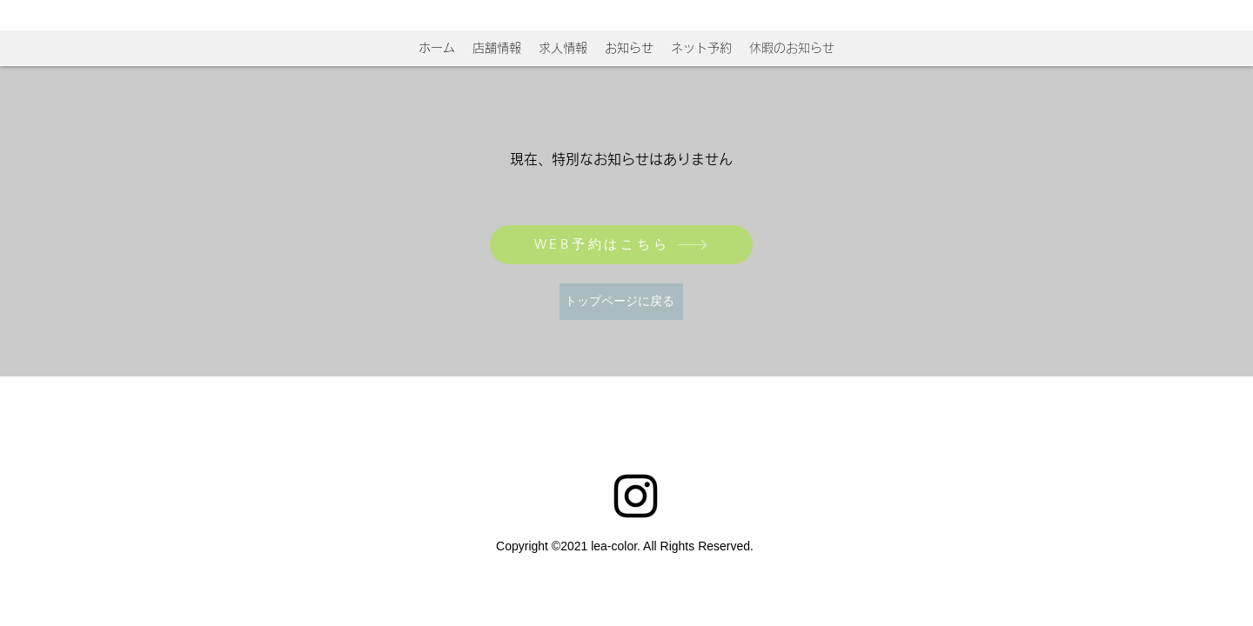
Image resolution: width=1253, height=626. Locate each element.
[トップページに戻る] (621, 301)
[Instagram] (635, 496)
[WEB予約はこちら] (621, 244)
